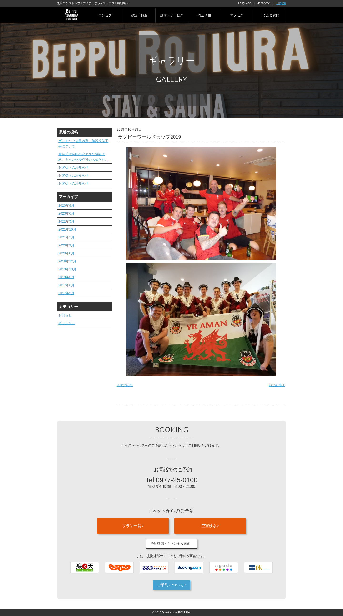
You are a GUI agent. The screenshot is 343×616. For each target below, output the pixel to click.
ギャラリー (66, 323)
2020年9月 (66, 245)
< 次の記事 (125, 385)
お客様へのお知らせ (73, 167)
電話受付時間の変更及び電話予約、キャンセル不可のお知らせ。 (83, 156)
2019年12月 (67, 261)
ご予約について (171, 585)
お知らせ (65, 315)
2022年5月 (66, 221)
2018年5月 (66, 277)
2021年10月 (67, 229)
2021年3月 (66, 237)
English (281, 3)
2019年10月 (67, 269)
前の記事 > (277, 385)
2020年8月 (66, 253)
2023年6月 (66, 213)
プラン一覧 (133, 526)
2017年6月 (66, 285)
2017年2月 (66, 293)
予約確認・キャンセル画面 (172, 543)
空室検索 (210, 526)
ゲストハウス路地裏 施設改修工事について (83, 143)
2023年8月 (66, 205)
